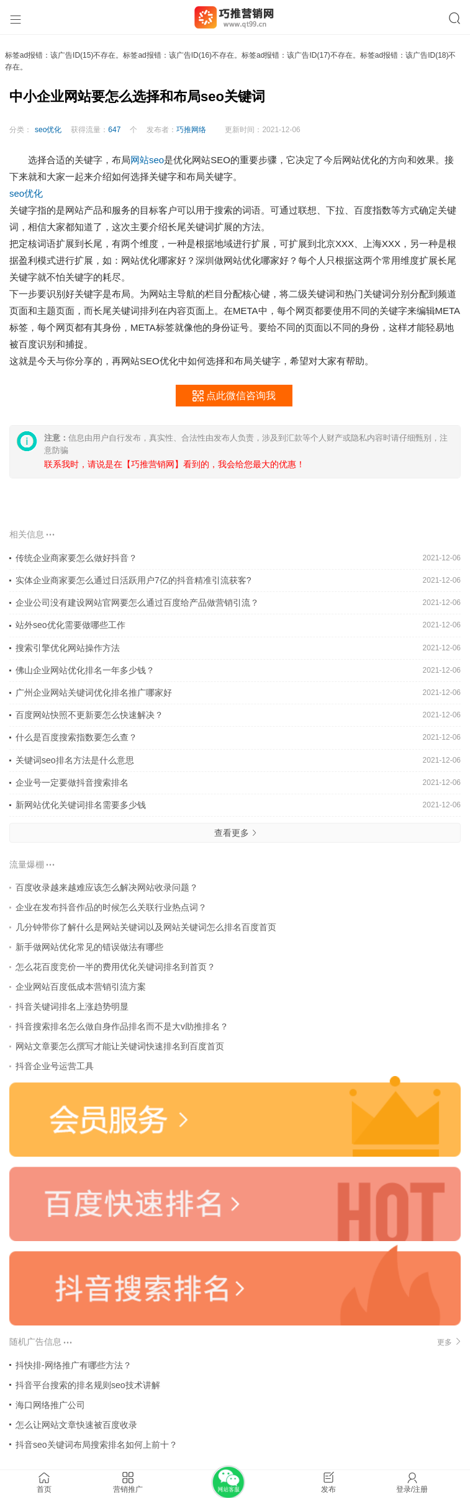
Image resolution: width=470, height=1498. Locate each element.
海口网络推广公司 (50, 1405)
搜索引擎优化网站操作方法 (68, 648)
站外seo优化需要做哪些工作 (70, 625)
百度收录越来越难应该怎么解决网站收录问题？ (107, 887)
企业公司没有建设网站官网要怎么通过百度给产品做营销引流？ (137, 603)
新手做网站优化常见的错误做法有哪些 (89, 947)
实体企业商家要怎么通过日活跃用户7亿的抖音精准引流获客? (133, 580)
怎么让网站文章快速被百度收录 (76, 1425)
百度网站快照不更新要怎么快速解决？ (89, 715)
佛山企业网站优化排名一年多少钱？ (85, 670)
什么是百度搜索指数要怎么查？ (76, 737)
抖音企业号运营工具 (55, 1066)
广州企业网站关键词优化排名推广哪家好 (94, 692)
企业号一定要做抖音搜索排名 (72, 782)
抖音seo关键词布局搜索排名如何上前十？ (97, 1445)
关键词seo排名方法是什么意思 (75, 760)
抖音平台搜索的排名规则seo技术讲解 (88, 1385)
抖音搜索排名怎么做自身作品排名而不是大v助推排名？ (122, 1026)
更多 (449, 1342)
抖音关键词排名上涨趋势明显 (72, 1006)
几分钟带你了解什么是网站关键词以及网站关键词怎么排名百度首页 (146, 927)
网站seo (147, 160)
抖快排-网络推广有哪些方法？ (74, 1365)
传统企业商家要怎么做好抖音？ (76, 558)
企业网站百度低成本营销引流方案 (81, 987)
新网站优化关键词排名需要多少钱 (81, 805)
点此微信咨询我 (234, 396)
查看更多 (235, 833)
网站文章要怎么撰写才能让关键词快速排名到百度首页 (120, 1046)
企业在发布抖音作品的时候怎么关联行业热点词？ (111, 907)
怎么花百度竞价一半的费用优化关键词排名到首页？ (115, 967)
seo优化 (48, 129)
